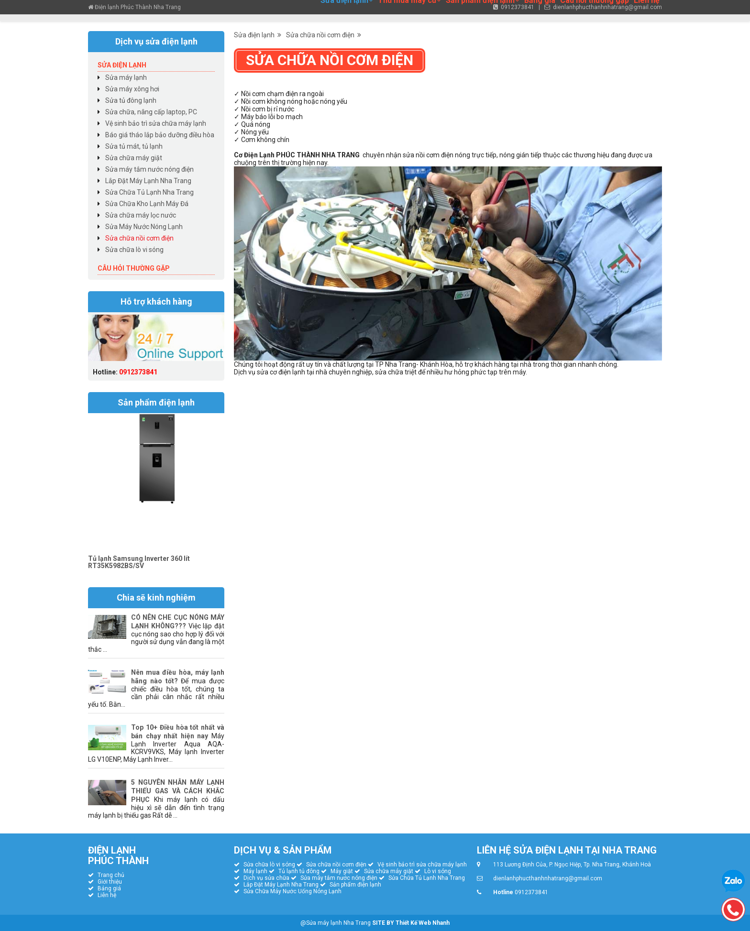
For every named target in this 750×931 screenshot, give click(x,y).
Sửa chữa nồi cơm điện (323, 35)
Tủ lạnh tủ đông (299, 871)
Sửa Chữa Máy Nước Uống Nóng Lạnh (292, 891)
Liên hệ (107, 895)
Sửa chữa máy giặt (133, 158)
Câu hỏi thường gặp (134, 268)
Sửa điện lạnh (257, 35)
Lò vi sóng (437, 871)
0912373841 (138, 372)
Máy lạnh (255, 871)
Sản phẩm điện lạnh (355, 884)
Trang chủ (111, 875)
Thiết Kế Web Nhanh (423, 923)
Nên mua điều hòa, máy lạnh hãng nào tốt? (177, 676)
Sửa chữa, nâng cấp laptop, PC (151, 112)
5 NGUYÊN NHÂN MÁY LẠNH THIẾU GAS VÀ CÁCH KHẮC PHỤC (177, 790)
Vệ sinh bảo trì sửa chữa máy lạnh (155, 123)
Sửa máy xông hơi (132, 89)
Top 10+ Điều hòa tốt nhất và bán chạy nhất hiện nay (177, 731)
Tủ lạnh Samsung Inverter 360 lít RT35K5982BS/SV (139, 562)
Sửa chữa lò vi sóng (134, 249)
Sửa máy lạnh (126, 77)
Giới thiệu (110, 881)
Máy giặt (342, 871)
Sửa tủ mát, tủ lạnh (134, 146)
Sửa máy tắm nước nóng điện (149, 169)
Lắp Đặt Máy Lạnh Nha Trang (148, 181)
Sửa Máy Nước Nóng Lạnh (144, 226)
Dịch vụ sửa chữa (266, 878)
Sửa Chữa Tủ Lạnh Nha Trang (149, 192)
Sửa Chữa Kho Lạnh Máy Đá (146, 204)
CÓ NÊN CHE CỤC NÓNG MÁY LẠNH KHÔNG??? (177, 621)
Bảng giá (109, 888)
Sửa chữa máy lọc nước (140, 215)
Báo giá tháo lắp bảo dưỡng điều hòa (159, 135)
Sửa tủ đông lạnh (130, 100)
